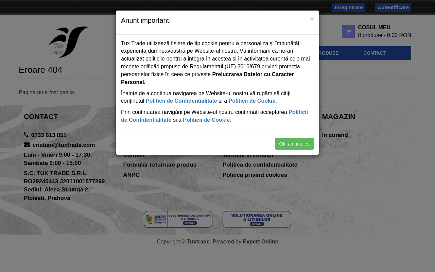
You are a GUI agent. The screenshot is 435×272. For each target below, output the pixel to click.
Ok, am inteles (294, 144)
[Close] (312, 18)
